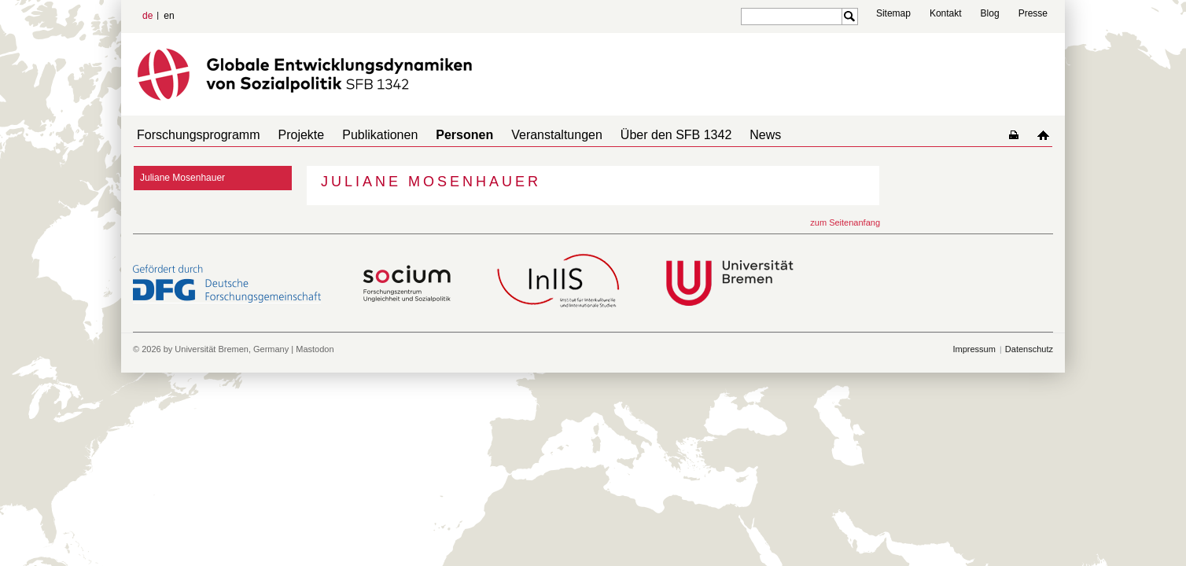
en (169, 15)
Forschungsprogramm (195, 135)
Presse (1033, 13)
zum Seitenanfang (845, 222)
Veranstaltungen (528, 135)
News (724, 135)
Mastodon (314, 349)
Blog (990, 13)
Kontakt (946, 13)
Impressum (973, 349)
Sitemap (893, 13)
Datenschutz (1029, 349)
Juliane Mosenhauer (182, 177)
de (147, 15)
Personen (442, 135)
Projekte (292, 135)
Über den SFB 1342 (641, 135)
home (1046, 134)
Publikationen (364, 135)
